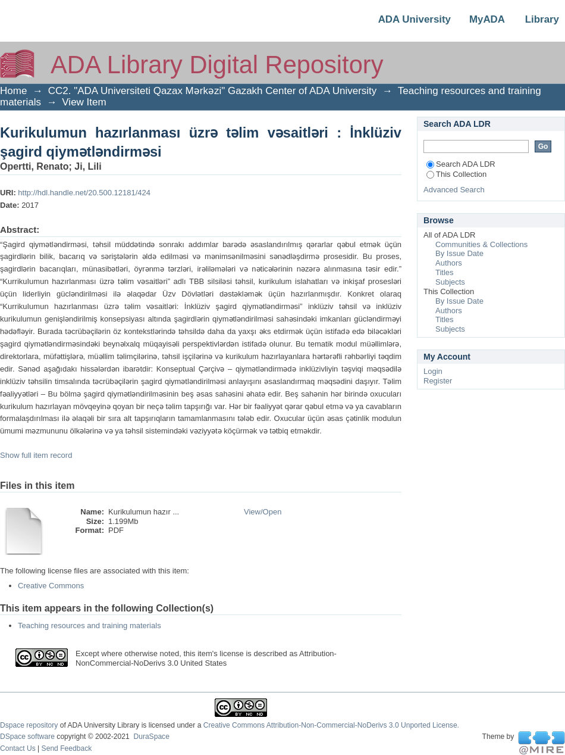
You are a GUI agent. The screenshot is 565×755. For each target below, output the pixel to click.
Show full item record (36, 455)
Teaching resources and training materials (89, 625)
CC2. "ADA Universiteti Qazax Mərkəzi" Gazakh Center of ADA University (212, 90)
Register (437, 380)
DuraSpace (151, 736)
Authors (448, 262)
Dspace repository (29, 725)
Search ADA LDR (460, 164)
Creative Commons (51, 585)
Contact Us (18, 748)
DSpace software (27, 736)
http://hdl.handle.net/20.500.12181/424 (84, 192)
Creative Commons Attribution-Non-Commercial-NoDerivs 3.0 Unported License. (331, 725)
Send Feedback (67, 748)
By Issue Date (459, 253)
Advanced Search (454, 189)
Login (432, 371)
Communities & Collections (481, 244)
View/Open (262, 511)
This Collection (456, 174)
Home (13, 90)
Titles (444, 272)
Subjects (450, 281)
